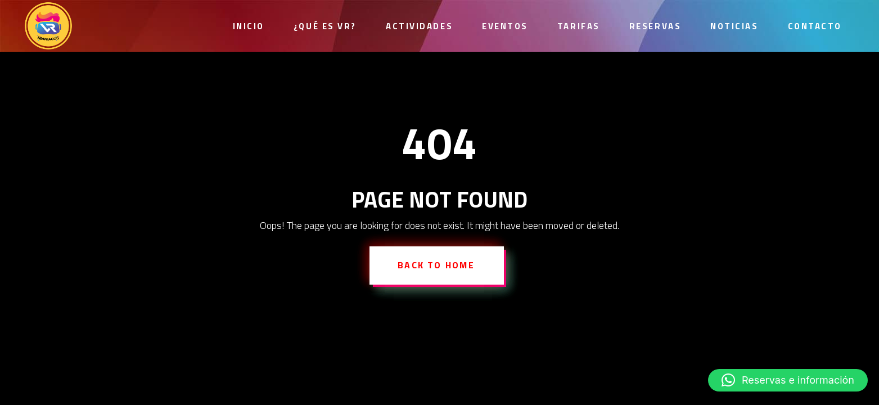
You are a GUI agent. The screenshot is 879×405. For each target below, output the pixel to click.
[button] (788, 380)
